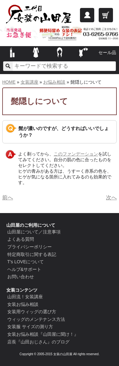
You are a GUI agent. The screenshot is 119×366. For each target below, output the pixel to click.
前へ (7, 198)
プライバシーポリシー (29, 246)
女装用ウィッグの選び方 (31, 311)
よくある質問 (20, 239)
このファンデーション (76, 153)
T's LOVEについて (25, 261)
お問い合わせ (20, 276)
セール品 (107, 52)
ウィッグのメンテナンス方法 (36, 319)
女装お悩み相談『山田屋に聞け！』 (42, 334)
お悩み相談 (54, 82)
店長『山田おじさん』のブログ (38, 341)
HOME (9, 82)
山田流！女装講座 (25, 296)
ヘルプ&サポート (24, 269)
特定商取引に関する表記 (31, 254)
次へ (111, 198)
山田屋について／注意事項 (34, 231)
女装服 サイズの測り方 (30, 326)
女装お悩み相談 (22, 304)
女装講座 (29, 82)
